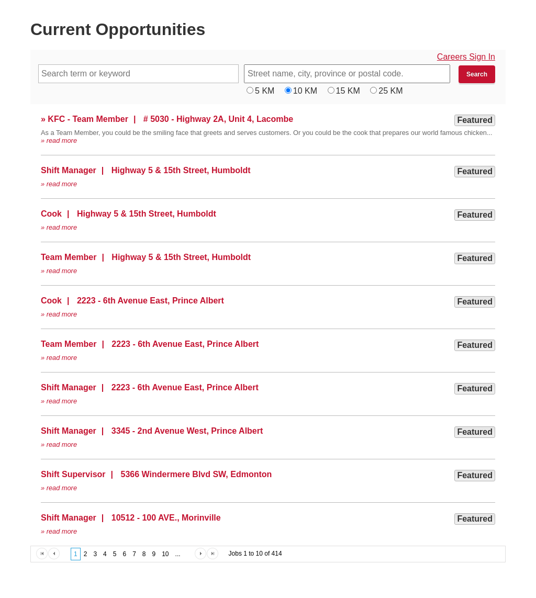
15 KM (348, 90)
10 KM (305, 90)
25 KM (390, 90)
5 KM (264, 90)
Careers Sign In (466, 56)
